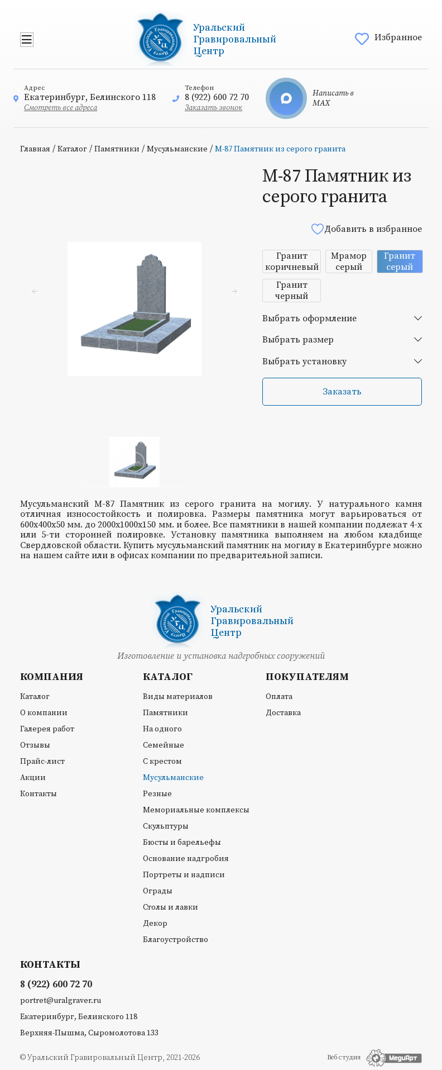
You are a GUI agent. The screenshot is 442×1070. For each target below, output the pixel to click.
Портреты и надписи (184, 875)
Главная (35, 149)
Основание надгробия (186, 859)
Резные (157, 794)
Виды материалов (178, 697)
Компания (51, 677)
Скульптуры (166, 826)
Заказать (342, 391)
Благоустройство (175, 940)
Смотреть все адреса (60, 108)
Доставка (283, 713)
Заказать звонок (213, 108)
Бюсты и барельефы (182, 843)
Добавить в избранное (366, 229)
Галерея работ (47, 729)
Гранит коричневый (292, 261)
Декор (155, 924)
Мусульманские (177, 149)
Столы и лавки (170, 907)
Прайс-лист (42, 761)
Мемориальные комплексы (196, 810)
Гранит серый (399, 261)
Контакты (38, 794)
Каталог (72, 149)
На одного (162, 729)
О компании (44, 713)
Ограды (157, 891)
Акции (33, 778)
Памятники (117, 149)
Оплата (279, 697)
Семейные (163, 745)
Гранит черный (291, 290)
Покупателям (307, 677)
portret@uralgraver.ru (60, 1001)
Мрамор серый (349, 261)
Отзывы (35, 745)
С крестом (162, 761)
